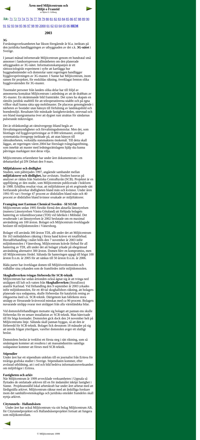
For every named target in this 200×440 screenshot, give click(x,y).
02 (52, 26)
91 (4, 26)
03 (56, 26)
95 (20, 26)
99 (36, 26)
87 (75, 19)
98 (32, 26)
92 (8, 26)
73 (19, 19)
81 (51, 19)
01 (48, 26)
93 (12, 26)
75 (27, 19)
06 (68, 26)
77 (35, 19)
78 (39, 19)
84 (63, 19)
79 (43, 19)
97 (28, 26)
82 (55, 19)
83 (59, 19)
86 (71, 19)
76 (31, 19)
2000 (42, 26)
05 (64, 26)
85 (67, 19)
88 (79, 19)
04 (60, 26)
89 (83, 19)
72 (15, 19)
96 (24, 26)
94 (16, 26)
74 (23, 19)
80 (47, 19)
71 (11, 19)
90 (87, 19)
